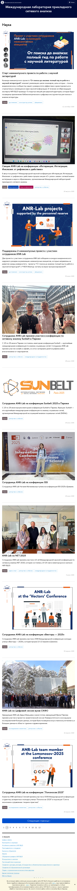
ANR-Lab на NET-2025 (14, 555)
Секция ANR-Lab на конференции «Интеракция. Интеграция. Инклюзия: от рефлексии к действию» (35, 168)
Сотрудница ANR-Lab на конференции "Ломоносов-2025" (33, 792)
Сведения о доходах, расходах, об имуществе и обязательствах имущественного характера (30, 865)
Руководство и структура (10, 842)
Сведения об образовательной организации (16, 867)
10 (33, 827)
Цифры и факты (7, 840)
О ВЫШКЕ (6, 837)
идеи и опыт (13, 571)
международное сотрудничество (36, 357)
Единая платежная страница (10, 873)
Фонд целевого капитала (10, 859)
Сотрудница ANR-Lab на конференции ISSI (25, 482)
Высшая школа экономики (13, 2)
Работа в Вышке (7, 876)
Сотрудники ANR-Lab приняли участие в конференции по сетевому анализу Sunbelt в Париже (33, 337)
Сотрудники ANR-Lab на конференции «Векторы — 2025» (33, 634)
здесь (54, 883)
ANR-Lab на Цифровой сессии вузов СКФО (25, 710)
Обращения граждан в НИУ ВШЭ (12, 856)
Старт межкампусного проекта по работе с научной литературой (30, 74)
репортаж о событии (41, 187)
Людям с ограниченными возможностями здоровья (18, 870)
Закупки (4, 854)
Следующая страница (38, 820)
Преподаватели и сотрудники (11, 848)
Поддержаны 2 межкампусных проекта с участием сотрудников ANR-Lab (29, 252)
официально (38, 102)
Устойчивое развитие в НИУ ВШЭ (12, 845)
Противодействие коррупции (11, 862)
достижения (13, 102)
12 (39, 827)
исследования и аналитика (17, 728)
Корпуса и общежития (9, 851)
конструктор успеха (25, 102)
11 (36, 827)
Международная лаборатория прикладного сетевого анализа (38, 8)
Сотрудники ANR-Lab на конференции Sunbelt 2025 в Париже (35, 403)
